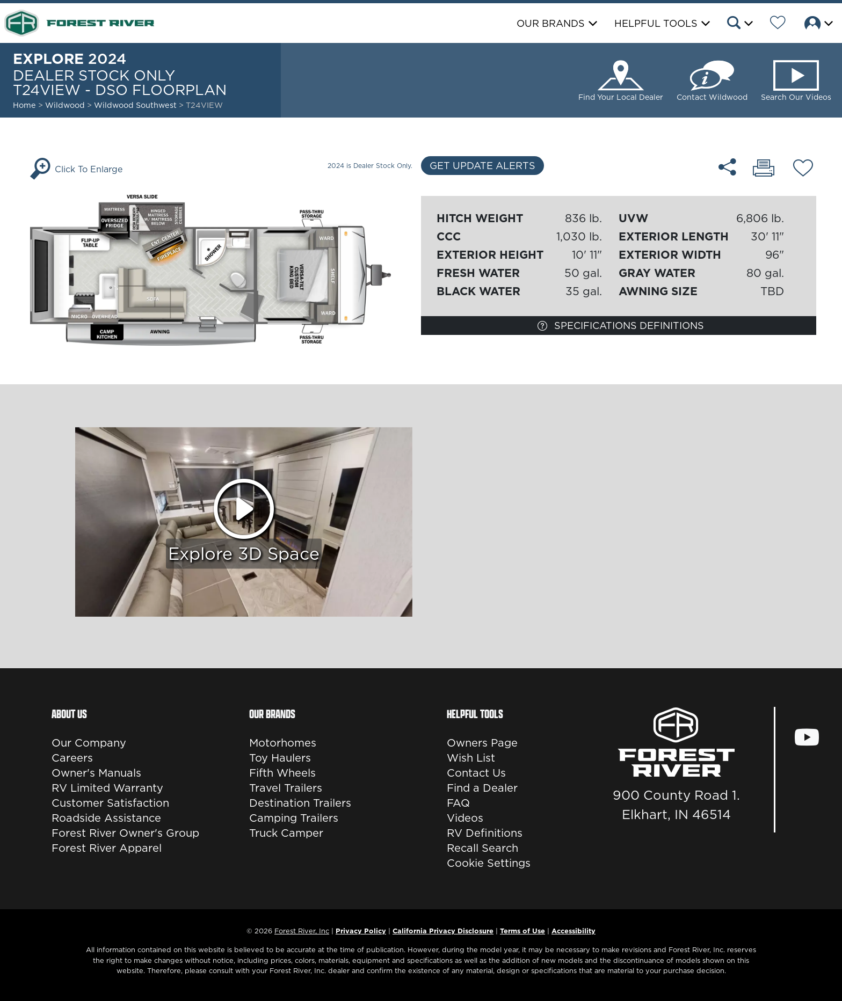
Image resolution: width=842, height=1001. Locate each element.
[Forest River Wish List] (778, 24)
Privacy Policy (361, 931)
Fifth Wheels (282, 772)
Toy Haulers (280, 757)
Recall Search (482, 848)
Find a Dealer (482, 787)
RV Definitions (484, 833)
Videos (465, 817)
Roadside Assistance (106, 817)
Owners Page (482, 742)
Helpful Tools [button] (656, 23)
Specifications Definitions (621, 325)
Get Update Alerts (482, 165)
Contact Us (476, 772)
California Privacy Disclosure (443, 931)
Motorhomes (282, 742)
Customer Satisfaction (110, 802)
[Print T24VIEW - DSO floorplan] (763, 169)
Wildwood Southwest (136, 105)
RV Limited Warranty (107, 787)
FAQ (458, 802)
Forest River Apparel (107, 848)
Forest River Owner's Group (125, 833)
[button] (739, 24)
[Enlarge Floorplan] (223, 269)
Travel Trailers (285, 787)
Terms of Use (522, 931)
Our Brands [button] (551, 23)
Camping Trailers (293, 817)
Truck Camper (286, 833)
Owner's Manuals (96, 772)
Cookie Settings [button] (489, 863)
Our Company (89, 742)
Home (24, 105)
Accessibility (573, 931)
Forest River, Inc (301, 931)
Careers (72, 757)
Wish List (471, 757)
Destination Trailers (300, 802)
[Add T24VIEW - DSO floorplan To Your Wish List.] (803, 169)
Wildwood (65, 105)
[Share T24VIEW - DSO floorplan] (727, 167)
